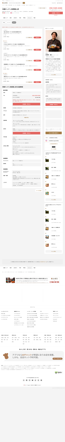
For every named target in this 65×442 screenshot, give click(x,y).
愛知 (29, 339)
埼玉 (12, 339)
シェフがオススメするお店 (5, 315)
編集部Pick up (17, 311)
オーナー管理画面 (42, 365)
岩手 (8, 337)
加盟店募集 (29, 365)
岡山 (45, 341)
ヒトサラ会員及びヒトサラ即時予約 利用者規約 (8, 366)
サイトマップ (21, 365)
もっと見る (53, 74)
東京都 (6, 5)
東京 (12, 337)
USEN (2, 365)
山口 (50, 341)
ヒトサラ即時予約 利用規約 (56, 365)
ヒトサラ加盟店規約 (18, 366)
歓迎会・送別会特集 (30, 319)
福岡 (56, 337)
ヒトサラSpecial (17, 313)
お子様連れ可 (23, 183)
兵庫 (37, 337)
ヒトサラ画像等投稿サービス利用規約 (50, 368)
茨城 (15, 339)
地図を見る (26, 117)
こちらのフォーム (43, 261)
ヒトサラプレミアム (4, 317)
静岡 (26, 339)
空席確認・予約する (56, 13)
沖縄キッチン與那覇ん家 (29, 5)
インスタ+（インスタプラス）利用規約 (20, 368)
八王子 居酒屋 (23, 5)
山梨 (26, 337)
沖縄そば (5, 11)
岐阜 (23, 339)
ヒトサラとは (10, 365)
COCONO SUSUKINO (43, 319)
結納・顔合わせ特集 (30, 323)
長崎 (61, 337)
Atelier (52, 192)
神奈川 (16, 337)
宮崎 (61, 339)
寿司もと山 (53, 183)
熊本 (56, 339)
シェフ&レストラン (4, 311)
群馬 (12, 341)
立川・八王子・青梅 (5, 272)
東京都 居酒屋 (10, 5)
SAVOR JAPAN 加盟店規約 (26, 366)
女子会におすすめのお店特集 (32, 313)
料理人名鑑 (3, 313)
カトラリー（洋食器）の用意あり (31, 183)
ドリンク (9, 22)
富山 (26, 341)
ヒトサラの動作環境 (16, 365)
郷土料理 (8, 11)
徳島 (45, 337)
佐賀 (58, 337)
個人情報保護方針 (12, 369)
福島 (2, 341)
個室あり (28, 182)
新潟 (23, 337)
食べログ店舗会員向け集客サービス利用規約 (7, 368)
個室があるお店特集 (30, 326)
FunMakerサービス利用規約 (5, 369)
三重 (23, 341)
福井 (23, 343)
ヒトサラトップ (5, 365)
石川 (29, 341)
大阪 (34, 337)
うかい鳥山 (53, 159)
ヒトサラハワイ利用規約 (30, 368)
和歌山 (37, 339)
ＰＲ (41, 311)
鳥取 (48, 339)
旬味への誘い (16, 319)
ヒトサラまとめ (16, 321)
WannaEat (55, 319)
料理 (4, 22)
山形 (7, 339)
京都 (39, 337)
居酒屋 (3, 11)
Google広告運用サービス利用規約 (35, 366)
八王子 (11, 272)
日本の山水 (55, 321)
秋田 (4, 339)
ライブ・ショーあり (16, 183)
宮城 (2, 339)
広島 (48, 341)
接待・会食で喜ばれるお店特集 (32, 317)
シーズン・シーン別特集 (31, 311)
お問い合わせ (26, 365)
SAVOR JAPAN (55, 313)
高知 (45, 339)
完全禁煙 (14, 185)
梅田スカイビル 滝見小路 (44, 317)
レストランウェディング (57, 317)
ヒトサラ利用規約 (48, 365)
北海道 (2, 337)
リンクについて (34, 365)
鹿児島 (56, 341)
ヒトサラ (3, 5)
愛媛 (50, 337)
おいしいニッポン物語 (18, 317)
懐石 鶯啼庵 (53, 167)
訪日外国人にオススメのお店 (19, 323)
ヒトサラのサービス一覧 (59, 0)
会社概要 (38, 365)
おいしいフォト (55, 315)
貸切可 (32, 182)
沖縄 (59, 341)
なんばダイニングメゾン (44, 313)
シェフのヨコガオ (4, 319)
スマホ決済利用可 (20, 185)
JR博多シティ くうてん (44, 315)
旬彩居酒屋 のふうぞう (55, 235)
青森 (5, 337)
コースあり (24, 182)
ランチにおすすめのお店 (31, 321)
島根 (50, 339)
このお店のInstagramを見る (52, 141)
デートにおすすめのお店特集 (32, 315)
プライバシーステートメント (29, 369)
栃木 (18, 339)
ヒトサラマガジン (17, 315)
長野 (29, 337)
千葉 (18, 337)
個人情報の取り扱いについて (20, 369)
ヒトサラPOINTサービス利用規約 (39, 368)
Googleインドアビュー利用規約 (46, 366)
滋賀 (40, 339)
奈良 (34, 339)
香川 (48, 337)
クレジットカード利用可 (17, 182)
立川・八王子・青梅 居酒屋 (16, 5)
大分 (58, 339)
